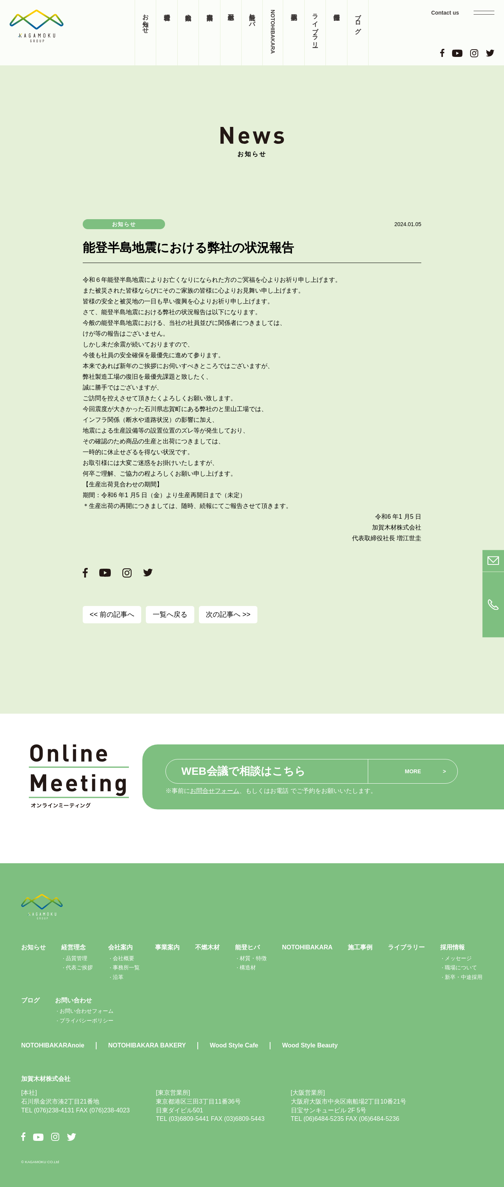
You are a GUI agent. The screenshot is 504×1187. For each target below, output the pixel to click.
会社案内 (188, 32)
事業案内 (209, 32)
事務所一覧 (126, 967)
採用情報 (336, 32)
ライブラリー (315, 27)
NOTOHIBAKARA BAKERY (147, 1045)
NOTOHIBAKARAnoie (52, 1045)
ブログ (358, 20)
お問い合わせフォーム (86, 1011)
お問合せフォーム (214, 790)
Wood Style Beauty (310, 1045)
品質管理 (76, 958)
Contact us (445, 13)
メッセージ (458, 958)
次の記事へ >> (228, 614)
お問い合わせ (73, 1000)
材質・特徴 (253, 958)
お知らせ (145, 20)
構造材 (248, 967)
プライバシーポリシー (86, 1020)
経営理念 (166, 32)
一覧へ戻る (170, 614)
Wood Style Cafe (234, 1045)
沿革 (118, 977)
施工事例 (293, 32)
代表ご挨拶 (79, 967)
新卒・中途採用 (463, 977)
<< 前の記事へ (112, 614)
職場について (461, 967)
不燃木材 (230, 32)
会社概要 (123, 958)
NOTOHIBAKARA (273, 32)
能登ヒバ (252, 16)
